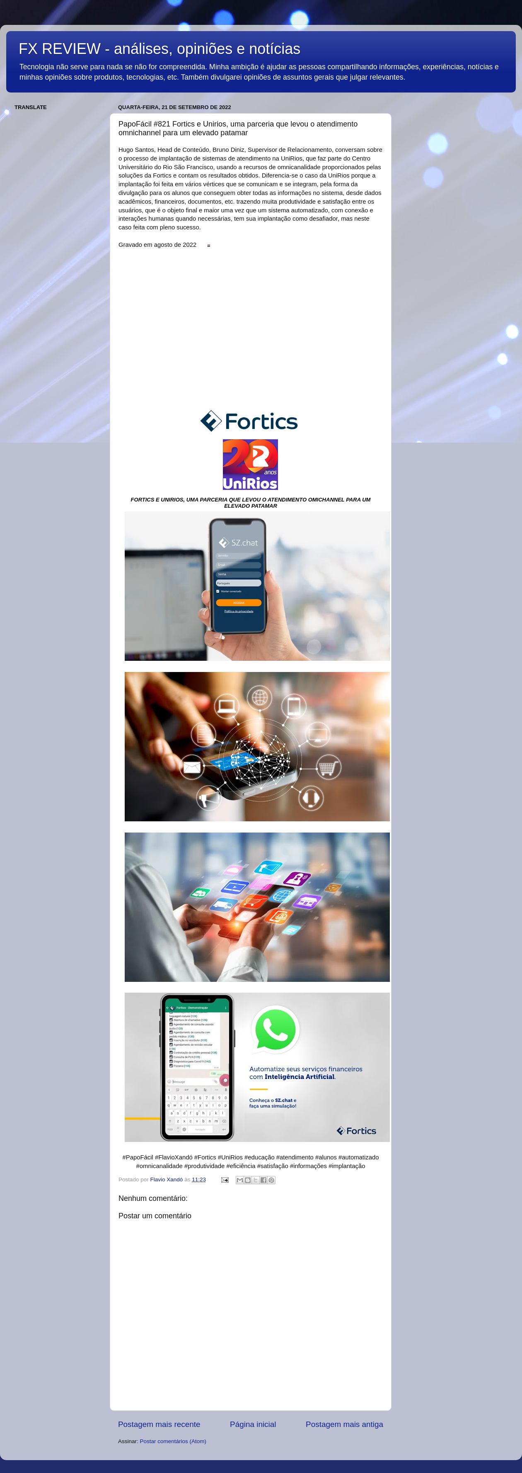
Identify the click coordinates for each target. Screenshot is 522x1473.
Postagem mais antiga (344, 1424)
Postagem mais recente (159, 1424)
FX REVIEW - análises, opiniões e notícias (159, 48)
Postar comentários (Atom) (173, 1441)
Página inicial (253, 1424)
